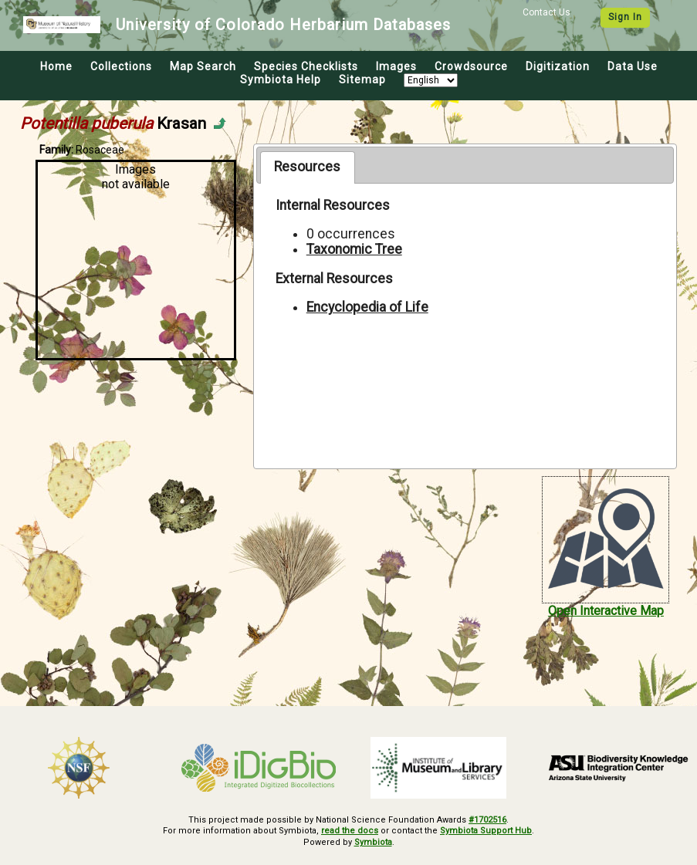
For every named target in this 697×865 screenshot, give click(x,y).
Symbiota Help (280, 79)
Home (56, 66)
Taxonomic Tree (354, 249)
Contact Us (546, 12)
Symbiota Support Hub (486, 831)
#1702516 (487, 820)
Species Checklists (306, 66)
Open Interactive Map (606, 610)
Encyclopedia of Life (367, 307)
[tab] (307, 167)
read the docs (349, 831)
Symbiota (373, 842)
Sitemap (362, 79)
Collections (121, 66)
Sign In (625, 17)
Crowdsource (471, 66)
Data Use (632, 66)
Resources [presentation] (307, 166)
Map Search (203, 66)
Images (396, 66)
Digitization (558, 66)
